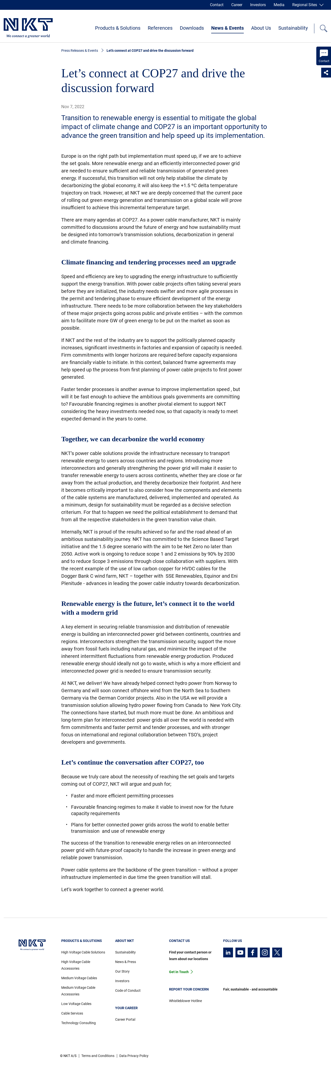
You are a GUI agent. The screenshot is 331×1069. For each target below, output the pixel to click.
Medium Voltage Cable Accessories (78, 991)
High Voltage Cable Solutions (83, 952)
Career (236, 4)
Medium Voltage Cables (79, 978)
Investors (258, 4)
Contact (216, 4)
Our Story (122, 971)
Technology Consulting (78, 1023)
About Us (261, 28)
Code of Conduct (128, 990)
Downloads (192, 28)
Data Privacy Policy (133, 1056)
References (160, 28)
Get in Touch (179, 972)
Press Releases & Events (79, 50)
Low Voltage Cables (76, 1004)
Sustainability (293, 28)
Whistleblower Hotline (185, 1001)
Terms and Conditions (97, 1056)
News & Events (227, 28)
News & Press (125, 962)
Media (279, 4)
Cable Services (72, 1013)
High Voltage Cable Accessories (75, 965)
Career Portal (125, 1019)
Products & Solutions (117, 28)
